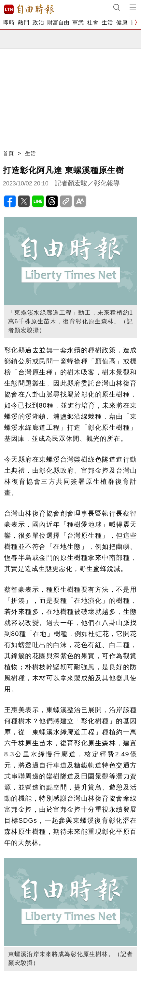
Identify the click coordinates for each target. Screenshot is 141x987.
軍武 (78, 23)
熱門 (23, 23)
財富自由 (58, 23)
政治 (38, 23)
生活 (107, 23)
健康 (122, 23)
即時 (9, 23)
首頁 (8, 153)
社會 (92, 23)
